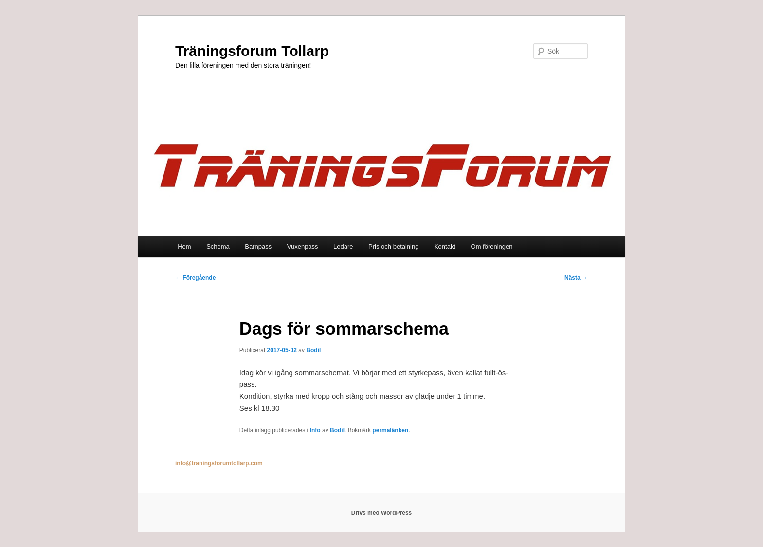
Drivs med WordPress (381, 513)
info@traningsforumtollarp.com (219, 463)
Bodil (313, 350)
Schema (218, 246)
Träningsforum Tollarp (252, 51)
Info (315, 430)
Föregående (195, 277)
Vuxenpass (302, 246)
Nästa (576, 277)
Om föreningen (492, 246)
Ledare (343, 246)
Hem (184, 246)
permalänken (390, 430)
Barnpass (258, 246)
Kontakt (444, 246)
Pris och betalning (393, 246)
